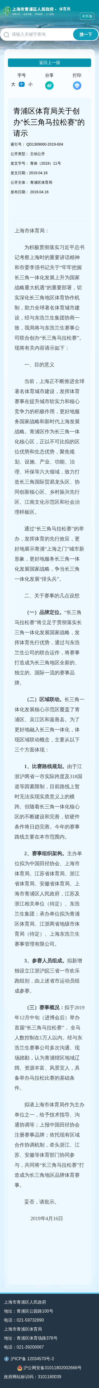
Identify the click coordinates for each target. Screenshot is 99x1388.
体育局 (64, 9)
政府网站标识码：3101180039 (32, 1377)
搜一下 (85, 34)
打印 (77, 81)
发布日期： (20, 192)
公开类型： (20, 154)
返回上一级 (49, 62)
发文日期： (20, 173)
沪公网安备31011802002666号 (49, 1368)
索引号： (18, 144)
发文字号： (20, 163)
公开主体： (20, 182)
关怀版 (87, 16)
